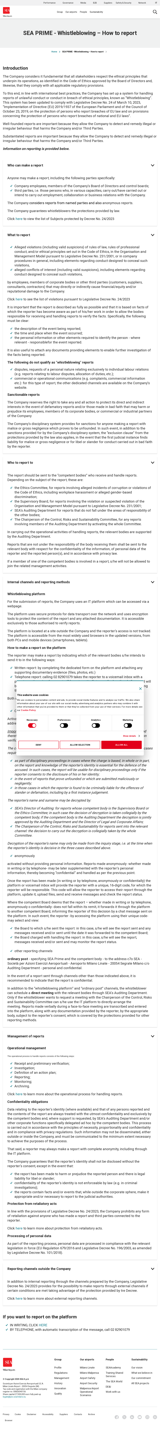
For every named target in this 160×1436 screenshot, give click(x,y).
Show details (129, 736)
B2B (95, 3)
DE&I (108, 1386)
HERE (43, 1325)
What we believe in (141, 1372)
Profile (58, 1367)
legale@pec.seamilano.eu (14, 1397)
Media (83, 3)
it (156, 3)
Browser (8, 1420)
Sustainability (96, 12)
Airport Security (88, 1383)
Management (61, 1378)
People (83, 12)
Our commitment (141, 1378)
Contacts (78, 1414)
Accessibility (47, 1414)
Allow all (121, 745)
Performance (50, 3)
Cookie (18, 1414)
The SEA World (114, 1381)
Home (54, 52)
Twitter (124, 1417)
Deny (38, 745)
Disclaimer (31, 1414)
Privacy (6, 1414)
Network (142, 3)
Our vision (137, 1367)
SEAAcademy (113, 1367)
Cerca (155, 12)
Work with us (113, 1391)
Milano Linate (87, 1367)
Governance (68, 3)
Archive (91, 1414)
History (58, 1383)
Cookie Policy (28, 710)
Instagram (147, 1417)
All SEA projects (140, 1383)
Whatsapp (155, 1417)
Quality (58, 1393)
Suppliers (108, 3)
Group (60, 12)
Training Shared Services (114, 1374)
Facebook (117, 1417)
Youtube (140, 1417)
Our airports (71, 12)
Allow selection (80, 745)
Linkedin (132, 1417)
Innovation (60, 1388)
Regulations (61, 1372)
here (19, 219)
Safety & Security (123, 3)
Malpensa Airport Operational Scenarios (89, 1392)
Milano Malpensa (89, 1372)
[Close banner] (140, 688)
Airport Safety (87, 1378)
